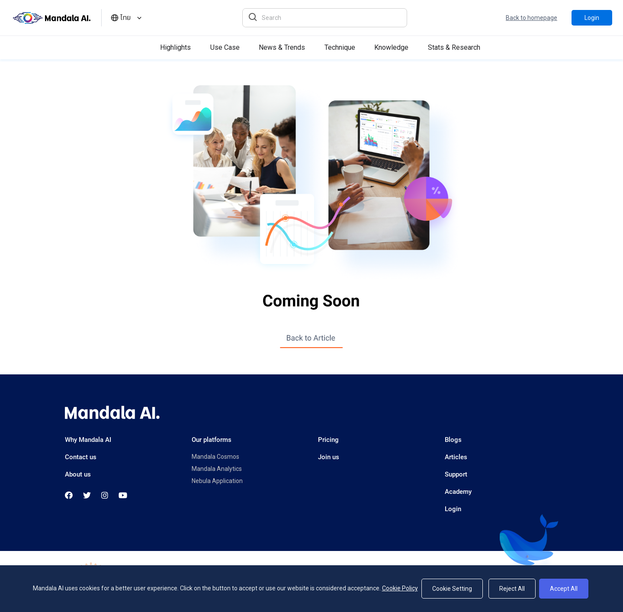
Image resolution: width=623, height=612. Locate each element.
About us (78, 474)
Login (591, 17)
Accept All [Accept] (564, 588)
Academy (458, 492)
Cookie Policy (400, 588)
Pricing (328, 440)
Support (456, 474)
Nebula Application (217, 480)
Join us (328, 457)
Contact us (80, 457)
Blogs (453, 440)
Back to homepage (531, 17)
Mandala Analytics (217, 468)
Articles (456, 457)
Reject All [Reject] (512, 588)
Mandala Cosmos (215, 456)
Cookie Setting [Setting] (452, 588)
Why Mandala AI (88, 440)
